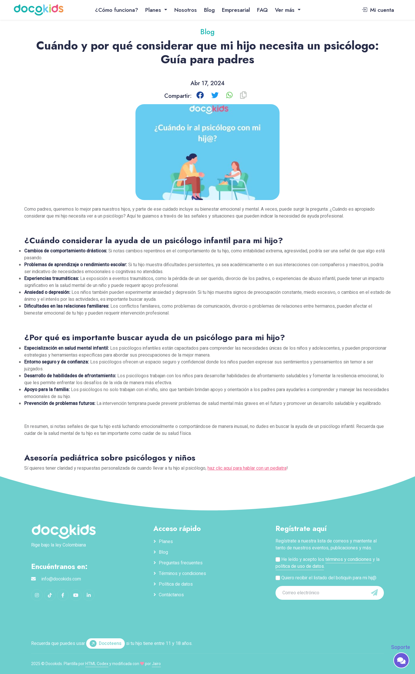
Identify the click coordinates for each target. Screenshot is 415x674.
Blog (209, 10)
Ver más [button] (285, 10)
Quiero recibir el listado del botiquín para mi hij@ (326, 577)
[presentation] (315, 611)
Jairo (156, 664)
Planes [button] (154, 10)
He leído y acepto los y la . (328, 563)
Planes (166, 541)
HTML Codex (96, 664)
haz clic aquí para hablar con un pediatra (246, 468)
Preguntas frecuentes (181, 562)
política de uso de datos (300, 566)
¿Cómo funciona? (116, 10)
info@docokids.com (61, 579)
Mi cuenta (378, 10)
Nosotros (185, 10)
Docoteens (105, 643)
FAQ (262, 10)
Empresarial (236, 10)
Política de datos (176, 584)
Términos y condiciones (182, 573)
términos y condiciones (348, 559)
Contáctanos (171, 594)
